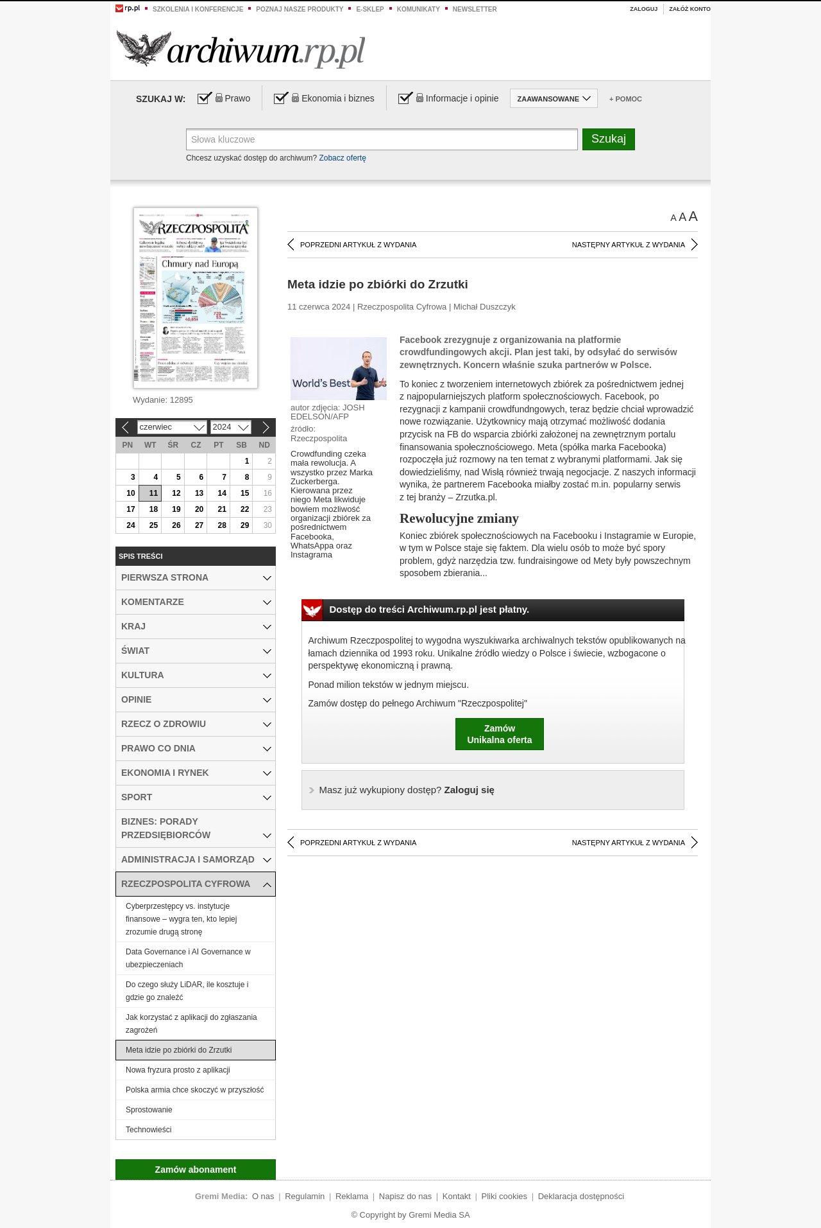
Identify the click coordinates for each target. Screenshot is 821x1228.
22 (245, 509)
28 (221, 525)
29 (245, 525)
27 (199, 525)
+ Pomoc (625, 99)
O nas (263, 1196)
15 (245, 493)
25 (153, 525)
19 (176, 509)
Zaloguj (643, 9)
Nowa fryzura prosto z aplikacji (178, 1070)
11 (153, 493)
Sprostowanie (149, 1109)
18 (153, 509)
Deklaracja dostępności (581, 1196)
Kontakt (457, 1196)
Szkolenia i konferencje (198, 9)
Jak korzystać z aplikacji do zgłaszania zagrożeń (191, 1024)
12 (176, 493)
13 (199, 493)
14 (221, 493)
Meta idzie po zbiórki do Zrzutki (179, 1050)
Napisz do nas (405, 1196)
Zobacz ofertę (342, 158)
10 (130, 493)
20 (199, 509)
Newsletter (475, 9)
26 (176, 525)
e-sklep (370, 9)
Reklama (351, 1196)
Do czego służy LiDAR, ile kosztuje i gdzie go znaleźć (187, 991)
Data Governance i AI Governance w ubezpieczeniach (188, 958)
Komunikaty (418, 9)
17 (130, 509)
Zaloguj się (407, 789)
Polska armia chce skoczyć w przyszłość (195, 1089)
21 (221, 509)
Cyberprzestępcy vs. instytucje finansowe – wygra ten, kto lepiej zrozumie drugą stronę (181, 919)
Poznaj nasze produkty (299, 9)
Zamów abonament (196, 1169)
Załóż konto (690, 9)
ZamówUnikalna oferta (499, 734)
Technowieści (148, 1129)
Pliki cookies (505, 1196)
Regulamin (305, 1196)
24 (130, 525)
